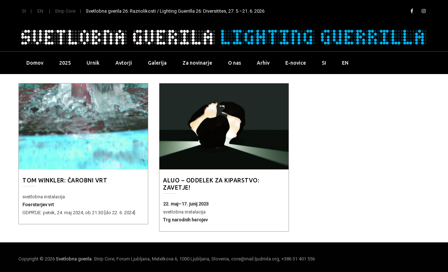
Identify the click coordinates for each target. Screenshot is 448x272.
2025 (65, 63)
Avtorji (123, 63)
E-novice (295, 63)
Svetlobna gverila (74, 259)
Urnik (93, 63)
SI (24, 11)
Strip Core (65, 11)
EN (40, 11)
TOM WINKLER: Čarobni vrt (64, 180)
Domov (34, 63)
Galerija (157, 63)
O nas (234, 63)
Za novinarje (197, 63)
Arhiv (263, 63)
